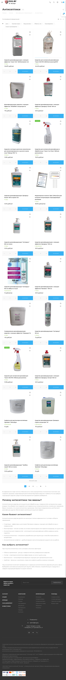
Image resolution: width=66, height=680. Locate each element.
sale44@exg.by (34, 622)
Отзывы (20, 601)
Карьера (20, 609)
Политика (38, 607)
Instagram (29, 632)
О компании (21, 597)
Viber (37, 632)
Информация (40, 594)
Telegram (33, 632)
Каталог (5, 594)
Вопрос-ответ (54, 603)
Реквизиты (39, 605)
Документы (21, 605)
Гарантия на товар (41, 603)
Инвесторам (6, 606)
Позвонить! (33, 619)
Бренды (5, 600)
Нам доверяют (7, 603)
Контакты (20, 612)
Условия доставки (40, 601)
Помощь (54, 594)
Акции (4, 597)
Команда (20, 599)
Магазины (38, 597)
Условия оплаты (40, 599)
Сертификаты (21, 607)
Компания (21, 594)
